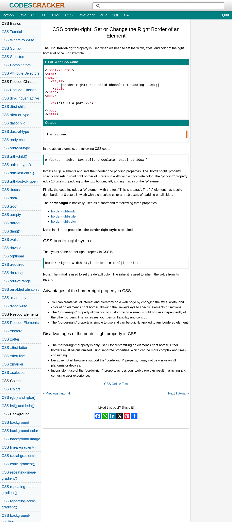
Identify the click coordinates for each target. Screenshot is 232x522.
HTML (55, 15)
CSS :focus (11, 190)
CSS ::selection (14, 373)
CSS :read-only (14, 298)
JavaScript (86, 15)
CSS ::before (12, 331)
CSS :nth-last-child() (18, 173)
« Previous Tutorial (56, 405)
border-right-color (63, 233)
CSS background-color (20, 431)
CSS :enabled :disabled (20, 289)
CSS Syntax (11, 48)
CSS (69, 15)
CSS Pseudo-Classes (19, 90)
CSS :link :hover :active (20, 98)
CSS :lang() (11, 231)
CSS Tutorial (12, 32)
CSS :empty (11, 215)
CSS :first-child (14, 107)
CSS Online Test (116, 396)
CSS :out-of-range (16, 281)
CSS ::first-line (13, 356)
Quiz (226, 15)
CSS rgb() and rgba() (18, 398)
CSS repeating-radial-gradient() (19, 490)
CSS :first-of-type (15, 115)
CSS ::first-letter (14, 348)
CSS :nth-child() (14, 156)
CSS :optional (13, 256)
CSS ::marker (12, 364)
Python (8, 15)
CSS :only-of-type (16, 148)
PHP (103, 15)
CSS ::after (10, 339)
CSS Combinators (16, 65)
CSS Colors (11, 389)
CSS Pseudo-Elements (20, 323)
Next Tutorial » (178, 405)
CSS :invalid (11, 248)
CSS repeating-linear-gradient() (19, 475)
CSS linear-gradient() (19, 447)
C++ (42, 15)
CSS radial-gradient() (19, 456)
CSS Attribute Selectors (20, 73)
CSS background (15, 422)
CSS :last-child (13, 123)
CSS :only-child (14, 140)
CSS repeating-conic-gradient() (19, 504)
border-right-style (63, 227)
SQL (115, 15)
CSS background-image (21, 439)
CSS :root (9, 206)
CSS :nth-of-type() (16, 165)
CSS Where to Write (18, 40)
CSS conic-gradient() (18, 464)
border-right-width (64, 222)
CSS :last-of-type (15, 132)
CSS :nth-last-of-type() (20, 181)
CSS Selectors (13, 57)
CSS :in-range (13, 273)
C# (126, 15)
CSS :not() (10, 198)
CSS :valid (10, 240)
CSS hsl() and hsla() (18, 406)
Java (22, 15)
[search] (163, 5)
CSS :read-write (14, 306)
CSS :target (11, 223)
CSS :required (13, 265)
